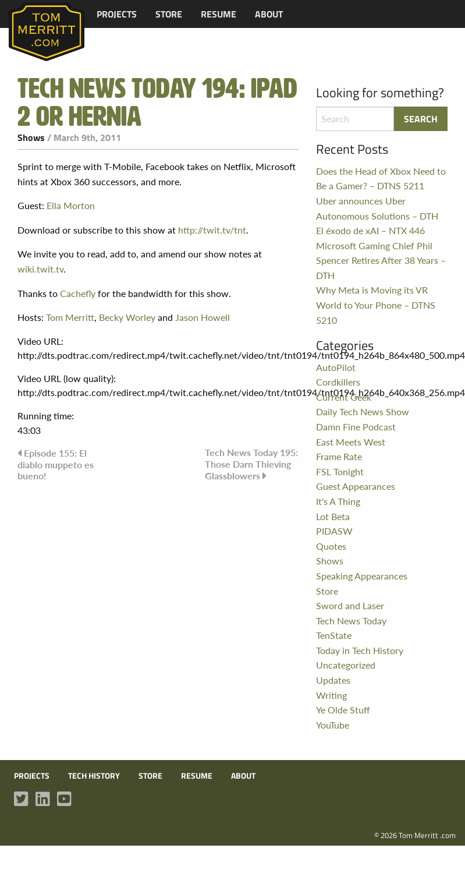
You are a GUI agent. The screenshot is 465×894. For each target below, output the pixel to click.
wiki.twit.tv (40, 268)
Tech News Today (351, 620)
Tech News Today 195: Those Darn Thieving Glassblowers (251, 464)
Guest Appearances (355, 486)
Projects (117, 14)
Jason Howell (202, 317)
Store (168, 14)
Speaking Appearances (361, 575)
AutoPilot (336, 367)
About (269, 14)
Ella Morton (71, 205)
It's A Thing (338, 501)
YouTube (332, 725)
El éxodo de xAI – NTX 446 (370, 230)
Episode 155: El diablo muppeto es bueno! (55, 464)
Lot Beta (333, 516)
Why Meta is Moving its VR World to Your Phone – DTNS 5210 (375, 304)
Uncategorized (345, 665)
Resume (218, 14)
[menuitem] (116, 14)
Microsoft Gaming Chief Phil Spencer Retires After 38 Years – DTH (381, 260)
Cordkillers (338, 381)
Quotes (331, 546)
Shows (31, 137)
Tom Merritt (70, 317)
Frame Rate (339, 456)
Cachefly (77, 293)
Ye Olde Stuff (343, 709)
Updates (333, 680)
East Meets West (350, 441)
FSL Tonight (340, 471)
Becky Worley (127, 317)
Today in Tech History (359, 650)
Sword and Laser (350, 605)
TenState (334, 635)
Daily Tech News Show (362, 411)
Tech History (94, 775)
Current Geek (343, 397)
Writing (331, 695)
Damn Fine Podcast (356, 426)
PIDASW (334, 531)
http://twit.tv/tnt (212, 229)
